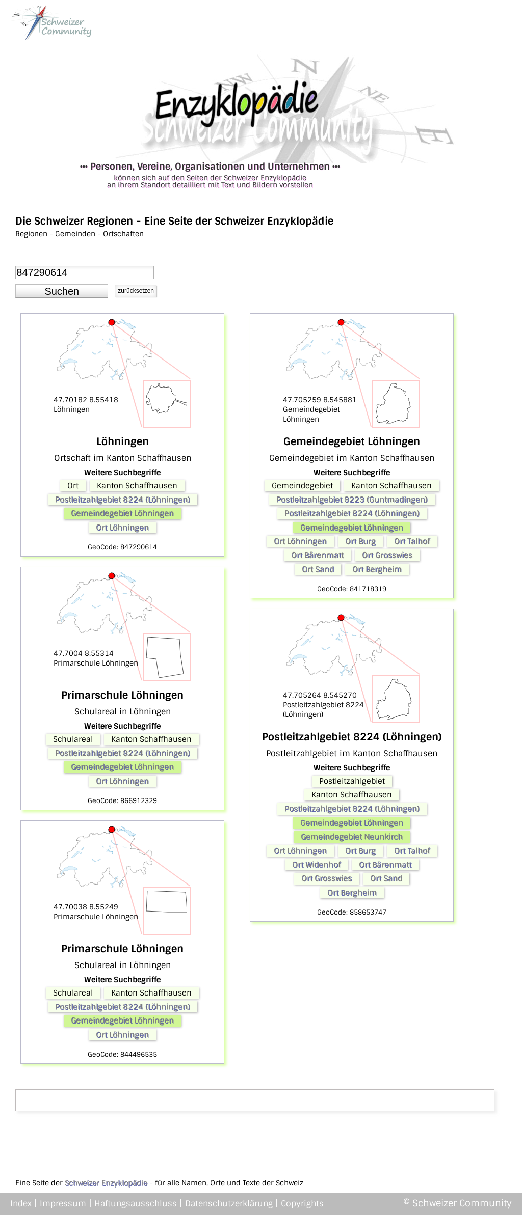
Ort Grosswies (387, 555)
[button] (62, 291)
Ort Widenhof (316, 865)
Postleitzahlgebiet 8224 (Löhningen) (122, 499)
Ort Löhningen (122, 527)
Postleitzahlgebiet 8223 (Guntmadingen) (352, 499)
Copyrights (302, 1203)
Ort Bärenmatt (317, 555)
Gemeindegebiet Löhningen (122, 513)
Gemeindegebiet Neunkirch (352, 837)
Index (21, 1203)
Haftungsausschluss (135, 1203)
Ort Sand (318, 569)
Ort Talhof (412, 541)
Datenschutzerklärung (229, 1203)
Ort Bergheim (377, 569)
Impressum (63, 1203)
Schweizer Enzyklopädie (106, 1183)
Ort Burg (360, 541)
